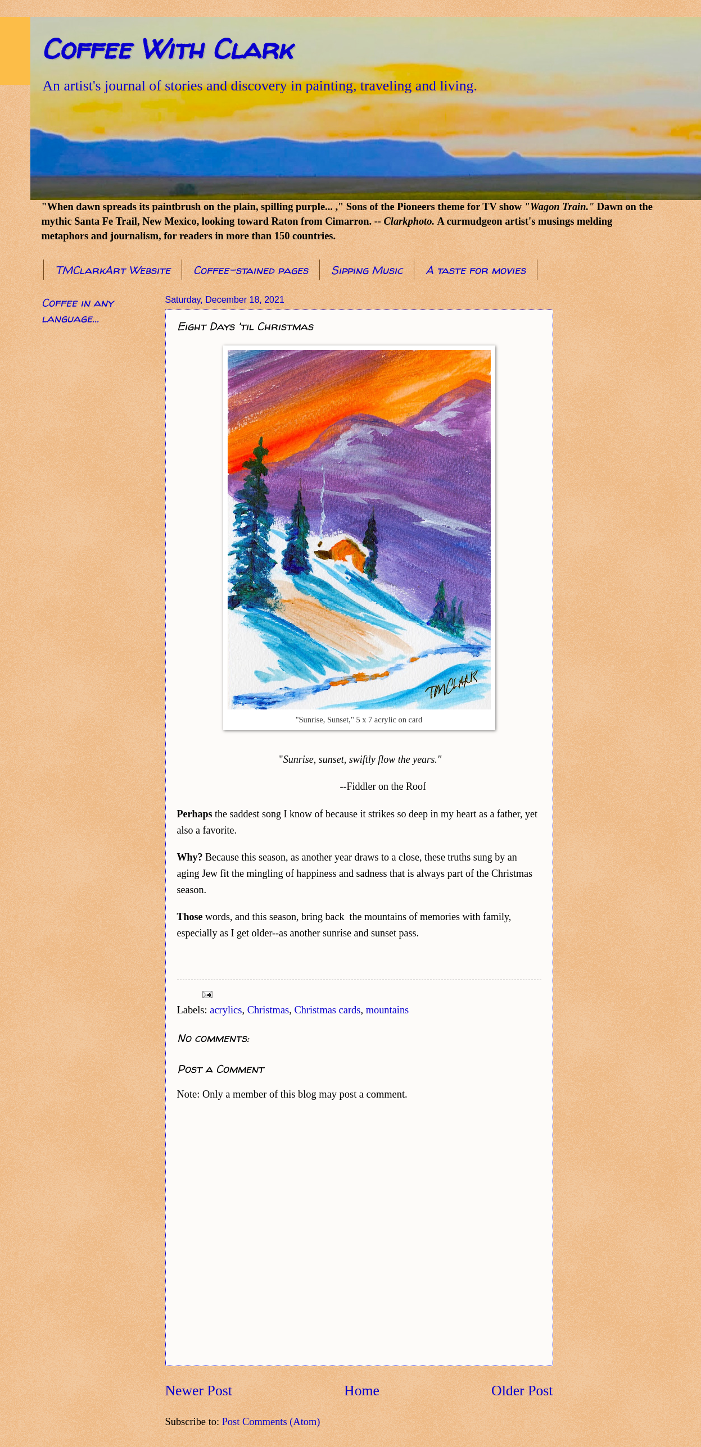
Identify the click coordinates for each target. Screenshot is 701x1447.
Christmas (268, 1010)
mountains (387, 1010)
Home (361, 1390)
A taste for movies (476, 269)
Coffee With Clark (167, 48)
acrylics (226, 1010)
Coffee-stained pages (250, 269)
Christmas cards (327, 1010)
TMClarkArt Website (112, 269)
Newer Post (198, 1390)
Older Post (522, 1390)
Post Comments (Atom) (271, 1421)
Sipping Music (366, 269)
